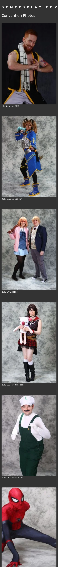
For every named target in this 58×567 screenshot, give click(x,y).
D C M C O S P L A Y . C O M (30, 7)
